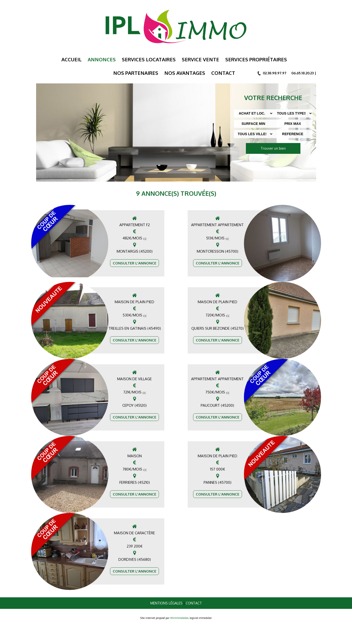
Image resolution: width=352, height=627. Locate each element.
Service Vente (200, 59)
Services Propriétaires (256, 59)
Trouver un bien (273, 148)
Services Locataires (149, 59)
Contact (223, 73)
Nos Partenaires (135, 73)
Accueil (71, 59)
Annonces (102, 59)
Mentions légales (166, 603)
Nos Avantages (184, 73)
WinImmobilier (179, 618)
